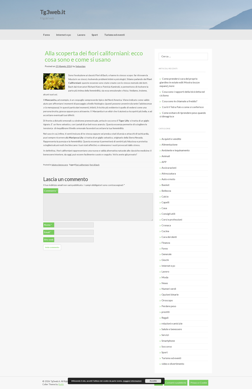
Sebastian (81, 66)
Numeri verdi (169, 288)
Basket (165, 184)
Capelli (165, 202)
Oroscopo (167, 300)
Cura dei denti (169, 236)
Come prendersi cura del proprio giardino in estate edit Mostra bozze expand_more (180, 82)
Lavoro (81, 34)
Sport (95, 34)
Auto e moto (168, 179)
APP (164, 161)
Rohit (61, 384)
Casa (164, 208)
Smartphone (168, 340)
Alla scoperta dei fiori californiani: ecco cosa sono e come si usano (94, 56)
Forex (46, 34)
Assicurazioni (169, 167)
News (165, 283)
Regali (165, 317)
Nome (48, 224)
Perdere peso (169, 306)
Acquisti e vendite (171, 138)
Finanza (166, 242)
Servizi (165, 334)
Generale (166, 254)
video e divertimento (173, 363)
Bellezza (166, 190)
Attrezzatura (169, 173)
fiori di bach (94, 165)
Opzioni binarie (170, 294)
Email (47, 232)
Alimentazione (169, 144)
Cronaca (166, 225)
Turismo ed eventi (114, 34)
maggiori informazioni (132, 381)
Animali (166, 156)
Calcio (165, 196)
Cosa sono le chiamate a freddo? (179, 101)
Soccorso (167, 346)
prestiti (166, 311)
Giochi (165, 259)
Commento (50, 190)
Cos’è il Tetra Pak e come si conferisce (183, 106)
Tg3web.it (52, 11)
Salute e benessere (60, 165)
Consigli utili (168, 213)
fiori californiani (82, 165)
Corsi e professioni (172, 219)
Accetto (153, 381)
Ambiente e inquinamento (176, 150)
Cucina (165, 231)
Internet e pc (63, 34)
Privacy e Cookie (198, 382)
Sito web (48, 239)
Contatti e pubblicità (175, 382)
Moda (165, 277)
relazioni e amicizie (172, 323)
